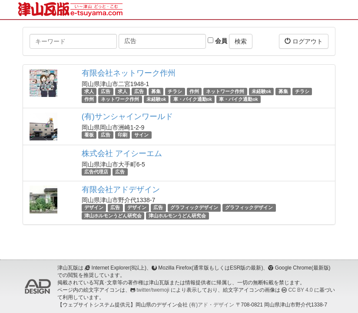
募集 (156, 91)
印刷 (122, 134)
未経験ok (261, 91)
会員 (217, 40)
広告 (105, 91)
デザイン (93, 207)
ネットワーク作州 (225, 91)
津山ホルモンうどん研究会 (113, 215)
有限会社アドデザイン (121, 189)
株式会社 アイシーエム (122, 153)
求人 (89, 91)
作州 (194, 91)
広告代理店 (96, 171)
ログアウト (304, 41)
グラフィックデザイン (194, 207)
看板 (89, 134)
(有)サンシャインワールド (127, 116)
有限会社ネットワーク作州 (129, 73)
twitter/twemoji (152, 290)
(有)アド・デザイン (211, 305)
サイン (141, 134)
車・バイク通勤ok (192, 99)
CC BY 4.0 (300, 290)
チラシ (175, 91)
